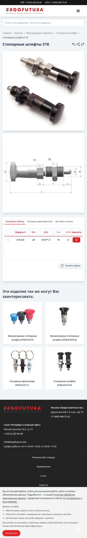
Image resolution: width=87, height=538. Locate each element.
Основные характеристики (39, 221)
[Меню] (78, 10)
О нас (44, 475)
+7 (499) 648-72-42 (60, 416)
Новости (43, 485)
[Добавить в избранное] (8, 239)
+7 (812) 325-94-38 (13, 433)
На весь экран (70, 265)
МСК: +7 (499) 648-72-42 (56, 2)
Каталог (19, 32)
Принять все (11, 533)
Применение (43, 466)
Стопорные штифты (67, 32)
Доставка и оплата (64, 221)
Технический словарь (43, 457)
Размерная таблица (15, 221)
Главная (7, 32)
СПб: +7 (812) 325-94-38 (30, 2)
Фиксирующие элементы (39, 32)
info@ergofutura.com (15, 441)
